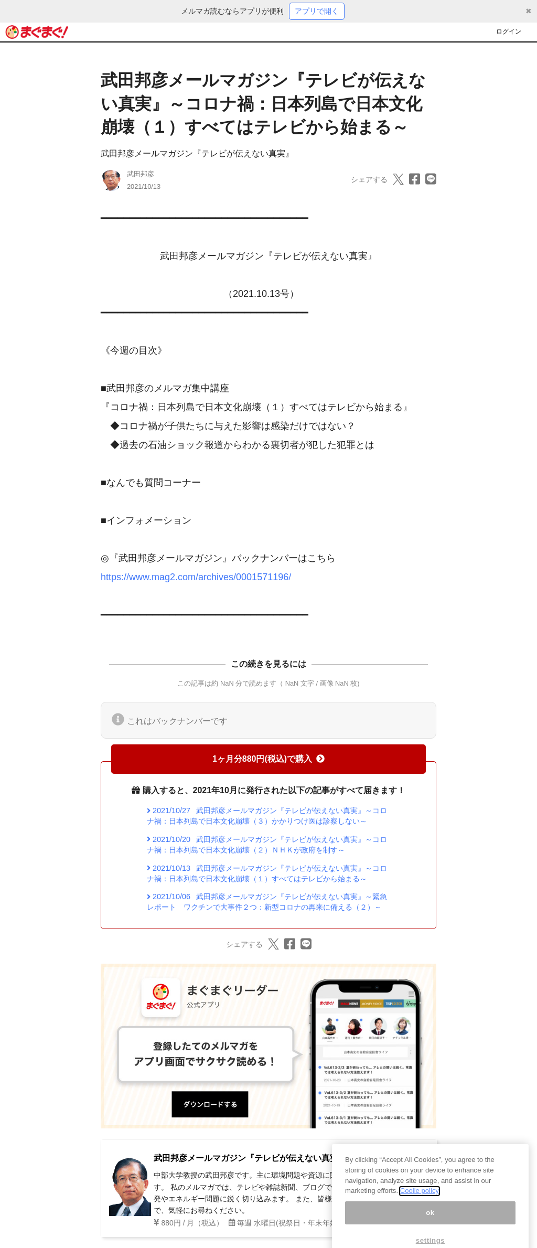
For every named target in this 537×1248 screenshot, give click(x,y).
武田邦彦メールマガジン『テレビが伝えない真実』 (197, 153)
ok (430, 1224)
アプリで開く (317, 11)
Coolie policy (419, 1202)
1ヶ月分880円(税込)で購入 (268, 758)
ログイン (508, 31)
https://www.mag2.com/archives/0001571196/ (196, 577)
